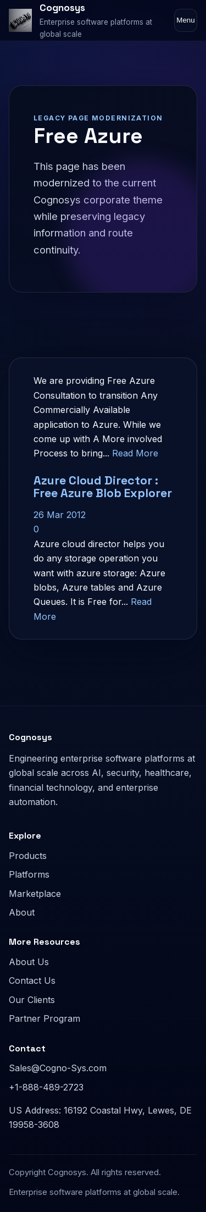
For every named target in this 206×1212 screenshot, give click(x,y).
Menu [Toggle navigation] (185, 20)
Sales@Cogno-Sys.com (58, 1067)
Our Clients (32, 999)
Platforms (29, 874)
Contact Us (32, 980)
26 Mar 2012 (60, 514)
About (22, 912)
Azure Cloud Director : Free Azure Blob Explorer (103, 487)
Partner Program (44, 1018)
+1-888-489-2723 (46, 1087)
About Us (29, 961)
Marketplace (35, 893)
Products (28, 855)
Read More (135, 453)
